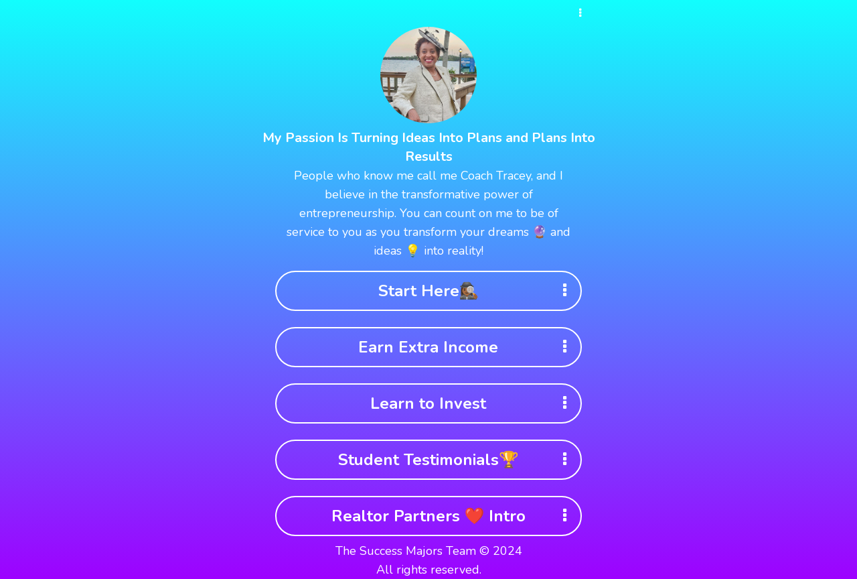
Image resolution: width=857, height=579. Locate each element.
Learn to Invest (472, 403)
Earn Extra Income (466, 347)
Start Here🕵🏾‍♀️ (477, 291)
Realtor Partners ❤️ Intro (453, 516)
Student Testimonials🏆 (456, 459)
